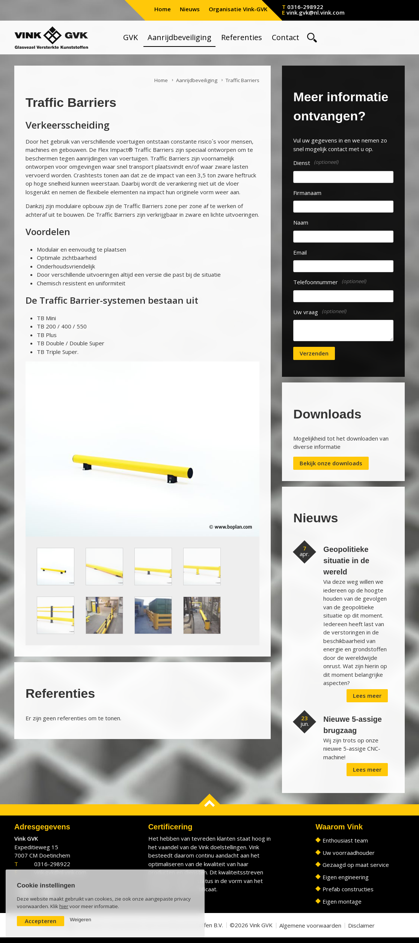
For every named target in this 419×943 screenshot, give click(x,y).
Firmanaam (307, 192)
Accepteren (40, 921)
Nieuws (190, 9)
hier (63, 906)
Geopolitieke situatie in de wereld (346, 560)
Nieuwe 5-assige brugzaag (352, 725)
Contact (285, 37)
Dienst (301, 162)
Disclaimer (361, 925)
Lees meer (367, 695)
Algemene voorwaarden (310, 925)
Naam (300, 222)
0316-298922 (305, 6)
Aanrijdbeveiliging (179, 37)
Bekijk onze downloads (331, 463)
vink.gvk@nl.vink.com (315, 12)
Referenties (241, 37)
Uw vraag (305, 312)
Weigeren (80, 919)
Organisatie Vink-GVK (238, 9)
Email (300, 252)
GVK (130, 37)
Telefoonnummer (315, 282)
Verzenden (314, 353)
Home (162, 9)
